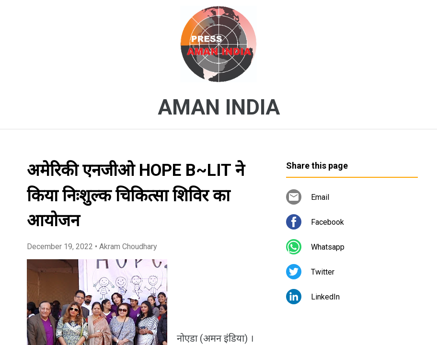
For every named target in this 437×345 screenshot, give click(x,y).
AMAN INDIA (219, 107)
